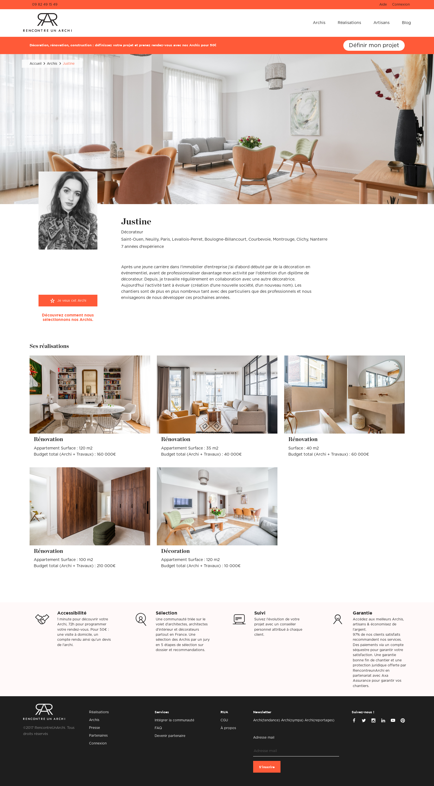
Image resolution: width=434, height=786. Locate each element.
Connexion (401, 4)
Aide (383, 4)
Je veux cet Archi (71, 300)
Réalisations (349, 23)
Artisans (381, 23)
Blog (406, 23)
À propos (228, 728)
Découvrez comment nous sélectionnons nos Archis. (68, 317)
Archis (319, 23)
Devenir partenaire (170, 735)
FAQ (158, 728)
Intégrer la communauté (174, 720)
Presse (94, 727)
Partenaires (98, 735)
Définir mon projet (374, 45)
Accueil (36, 63)
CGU (224, 720)
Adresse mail (263, 737)
